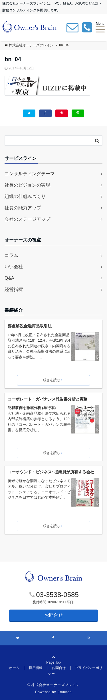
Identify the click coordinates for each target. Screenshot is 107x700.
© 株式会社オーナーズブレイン (53, 685)
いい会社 (14, 266)
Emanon (64, 692)
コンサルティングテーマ (30, 173)
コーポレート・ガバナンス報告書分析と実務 (48, 399)
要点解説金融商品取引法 (30, 326)
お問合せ (54, 615)
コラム (11, 255)
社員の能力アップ (23, 207)
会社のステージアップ (27, 219)
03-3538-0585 (57, 594)
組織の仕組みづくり (25, 196)
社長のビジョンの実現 (27, 185)
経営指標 (14, 289)
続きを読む (52, 380)
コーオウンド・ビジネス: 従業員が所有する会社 (51, 472)
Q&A (9, 278)
